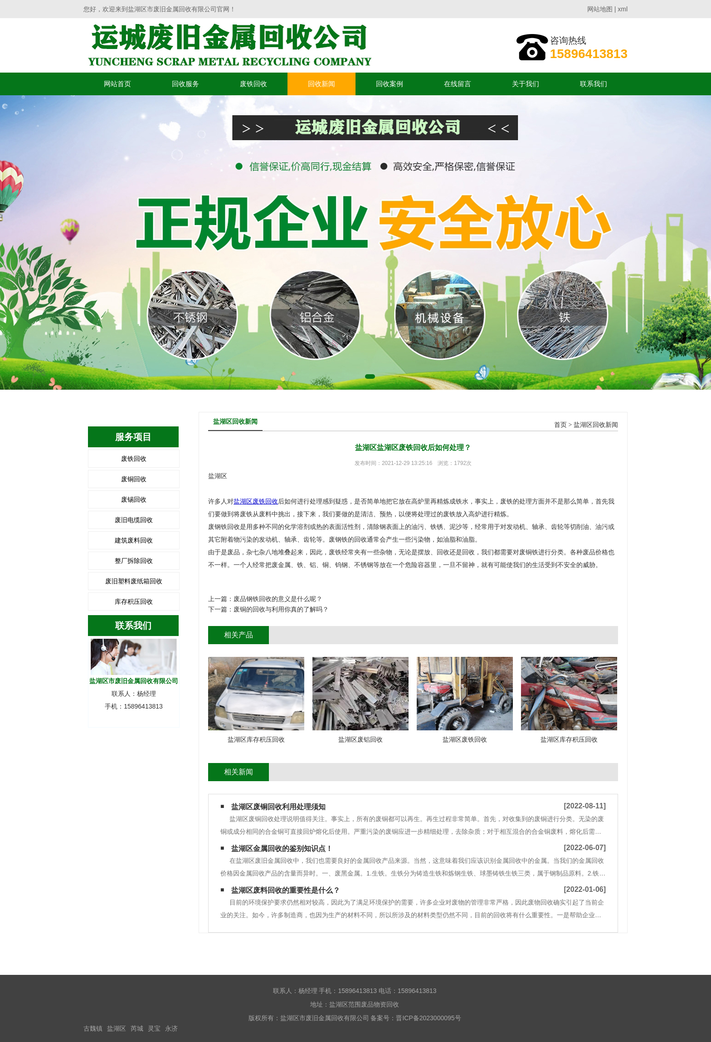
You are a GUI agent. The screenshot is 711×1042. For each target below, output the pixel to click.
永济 (171, 1028)
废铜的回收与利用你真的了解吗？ (281, 609)
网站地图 (600, 9)
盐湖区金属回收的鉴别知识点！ (282, 848)
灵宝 (154, 1028)
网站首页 (117, 84)
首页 (560, 424)
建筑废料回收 (134, 540)
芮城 (137, 1028)
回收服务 (185, 84)
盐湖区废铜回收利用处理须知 (278, 807)
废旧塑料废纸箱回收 (133, 581)
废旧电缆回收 (134, 519)
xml (623, 9)
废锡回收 (133, 499)
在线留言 (457, 84)
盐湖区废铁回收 (256, 501)
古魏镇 (92, 1028)
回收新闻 (321, 84)
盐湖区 (116, 1028)
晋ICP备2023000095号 (428, 1018)
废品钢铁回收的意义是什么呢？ (278, 598)
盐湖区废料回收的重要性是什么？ (285, 890)
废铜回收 (133, 479)
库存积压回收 (134, 601)
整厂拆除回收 (134, 560)
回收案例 (389, 84)
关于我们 (525, 84)
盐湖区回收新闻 (596, 424)
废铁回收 (253, 84)
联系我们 (593, 84)
